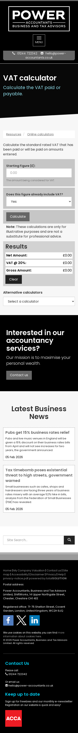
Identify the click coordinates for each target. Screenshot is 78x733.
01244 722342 (27, 53)
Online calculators (40, 134)
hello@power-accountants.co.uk (45, 55)
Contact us (19, 375)
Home (7, 570)
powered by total (48, 578)
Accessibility (19, 574)
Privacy (51, 574)
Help (61, 574)
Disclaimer (37, 574)
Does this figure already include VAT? (34, 194)
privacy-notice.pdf (15, 578)
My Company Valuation (29, 570)
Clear (13, 279)
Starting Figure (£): (21, 166)
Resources (13, 134)
